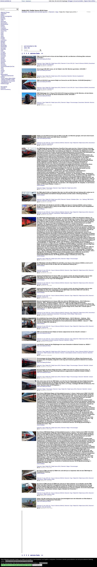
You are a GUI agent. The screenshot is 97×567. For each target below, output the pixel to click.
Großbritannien (4, 29)
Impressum (28, 1)
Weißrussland (4, 74)
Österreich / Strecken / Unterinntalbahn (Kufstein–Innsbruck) (68, 352)
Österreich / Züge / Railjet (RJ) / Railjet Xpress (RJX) (49, 63)
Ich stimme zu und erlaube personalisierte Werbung (16, 565)
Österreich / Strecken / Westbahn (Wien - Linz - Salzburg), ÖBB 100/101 (77, 199)
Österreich (51, 12)
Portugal (3, 52)
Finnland (3, 27)
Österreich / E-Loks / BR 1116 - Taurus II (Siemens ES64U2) (50, 142)
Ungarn (2, 71)
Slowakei (3, 60)
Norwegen (3, 48)
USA (2, 73)
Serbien (3, 58)
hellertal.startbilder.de (5, 1)
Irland (2, 32)
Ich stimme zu (37, 565)
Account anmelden (78, 1)
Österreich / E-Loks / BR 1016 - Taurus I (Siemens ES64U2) (74, 351)
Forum (23, 1)
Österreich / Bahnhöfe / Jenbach (66, 340)
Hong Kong (3, 31)
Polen (2, 50)
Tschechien (3, 65)
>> (42, 53)
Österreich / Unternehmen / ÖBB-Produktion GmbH (59, 213)
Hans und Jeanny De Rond (44, 59)
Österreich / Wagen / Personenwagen (69, 102)
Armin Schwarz (41, 185)
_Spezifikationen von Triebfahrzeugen (6, 83)
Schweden (3, 56)
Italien (2, 34)
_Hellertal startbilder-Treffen (8, 79)
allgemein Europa (5, 12)
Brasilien (3, 17)
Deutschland (4, 23)
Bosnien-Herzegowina (6, 16)
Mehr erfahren (43, 563)
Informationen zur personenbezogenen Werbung (19, 561)
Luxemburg (3, 40)
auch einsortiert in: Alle (30, 46)
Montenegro (4, 45)
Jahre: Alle (27, 48)
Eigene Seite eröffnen (89, 1)
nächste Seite (35, 53)
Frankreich (3, 28)
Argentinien (3, 13)
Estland (2, 25)
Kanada (3, 37)
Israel (2, 33)
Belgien (2, 15)
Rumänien (3, 53)
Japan (2, 36)
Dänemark (3, 21)
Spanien (3, 62)
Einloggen (70, 1)
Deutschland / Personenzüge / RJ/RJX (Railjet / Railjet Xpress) (67, 313)
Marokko (3, 42)
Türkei (2, 69)
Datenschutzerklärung (6, 89)
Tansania (3, 64)
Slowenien (3, 61)
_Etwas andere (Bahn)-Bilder (8, 78)
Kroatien (3, 38)
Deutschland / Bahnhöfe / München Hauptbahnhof (72, 76)
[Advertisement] (58, 31)
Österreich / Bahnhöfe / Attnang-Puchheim (46, 200)
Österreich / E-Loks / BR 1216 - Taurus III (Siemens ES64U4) (74, 63)
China (2, 20)
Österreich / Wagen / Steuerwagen (44, 188)
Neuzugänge (4, 86)
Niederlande (4, 46)
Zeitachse (3, 88)
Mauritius (3, 44)
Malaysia (3, 41)
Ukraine (3, 70)
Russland (3, 54)
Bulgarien (3, 19)
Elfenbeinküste (4, 24)
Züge (57, 12)
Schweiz (3, 57)
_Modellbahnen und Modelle (8, 81)
